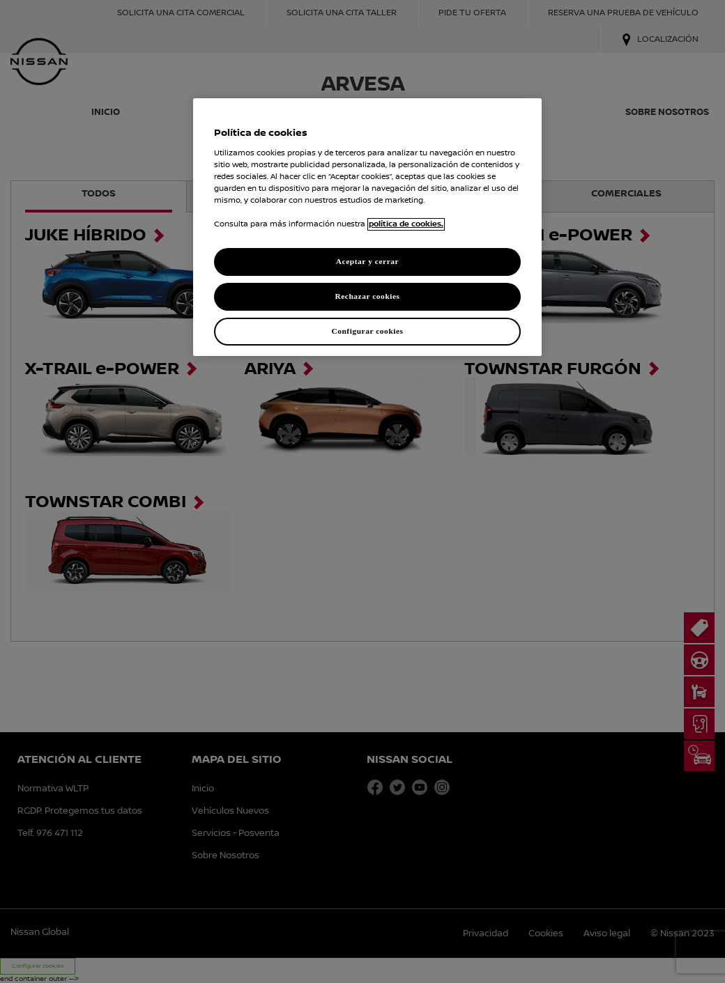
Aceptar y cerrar (367, 261)
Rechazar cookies (367, 296)
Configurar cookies (367, 331)
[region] (367, 227)
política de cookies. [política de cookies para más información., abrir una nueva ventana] (406, 224)
